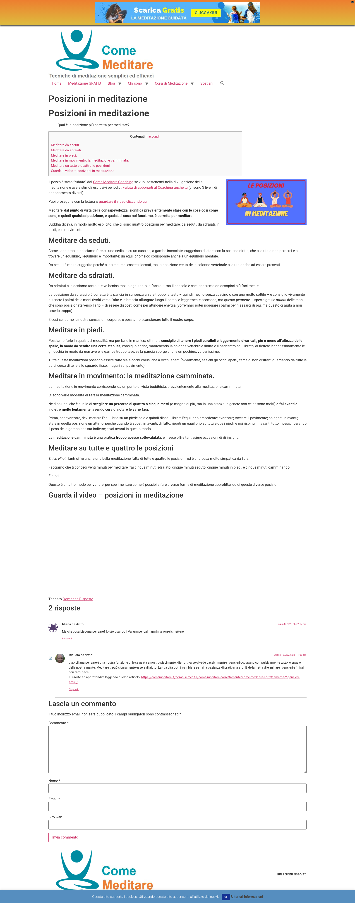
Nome (54, 781)
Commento (58, 723)
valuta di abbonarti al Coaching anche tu (155, 187)
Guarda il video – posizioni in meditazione (82, 171)
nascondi (152, 136)
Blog (111, 83)
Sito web (55, 817)
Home (56, 83)
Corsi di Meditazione (171, 83)
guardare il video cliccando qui (123, 201)
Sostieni (206, 83)
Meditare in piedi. (64, 155)
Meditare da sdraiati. (66, 150)
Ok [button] (226, 897)
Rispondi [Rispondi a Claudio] (74, 689)
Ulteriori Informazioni (247, 897)
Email (54, 799)
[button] (222, 83)
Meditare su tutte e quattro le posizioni (80, 166)
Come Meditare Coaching (113, 182)
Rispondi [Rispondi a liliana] (67, 638)
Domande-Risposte (78, 599)
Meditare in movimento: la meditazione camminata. (90, 160)
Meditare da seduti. (65, 145)
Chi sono (135, 83)
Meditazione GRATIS (84, 83)
